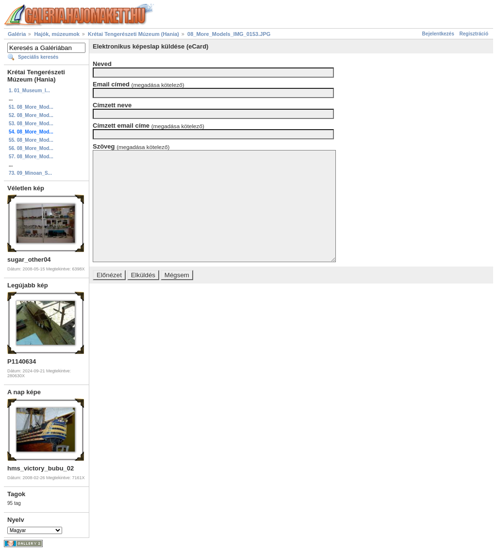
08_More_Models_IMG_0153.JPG (228, 34)
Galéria (17, 34)
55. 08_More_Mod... (31, 140)
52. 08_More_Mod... (31, 115)
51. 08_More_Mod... (31, 107)
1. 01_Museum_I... (29, 90)
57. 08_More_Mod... (31, 156)
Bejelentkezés (438, 33)
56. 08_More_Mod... (31, 148)
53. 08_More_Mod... (31, 123)
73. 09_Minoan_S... (30, 173)
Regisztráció (474, 33)
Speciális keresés (38, 57)
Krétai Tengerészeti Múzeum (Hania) (133, 34)
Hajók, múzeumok (57, 34)
